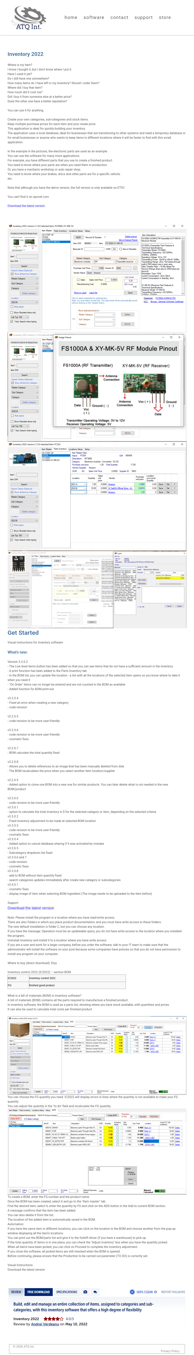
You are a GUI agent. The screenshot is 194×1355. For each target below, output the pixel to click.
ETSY (120, 187)
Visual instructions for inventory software (35, 642)
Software (94, 17)
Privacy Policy (170, 1351)
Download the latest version (26, 1269)
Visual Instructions (20, 1265)
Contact (119, 17)
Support (144, 17)
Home (71, 17)
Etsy (54, 963)
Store (165, 17)
